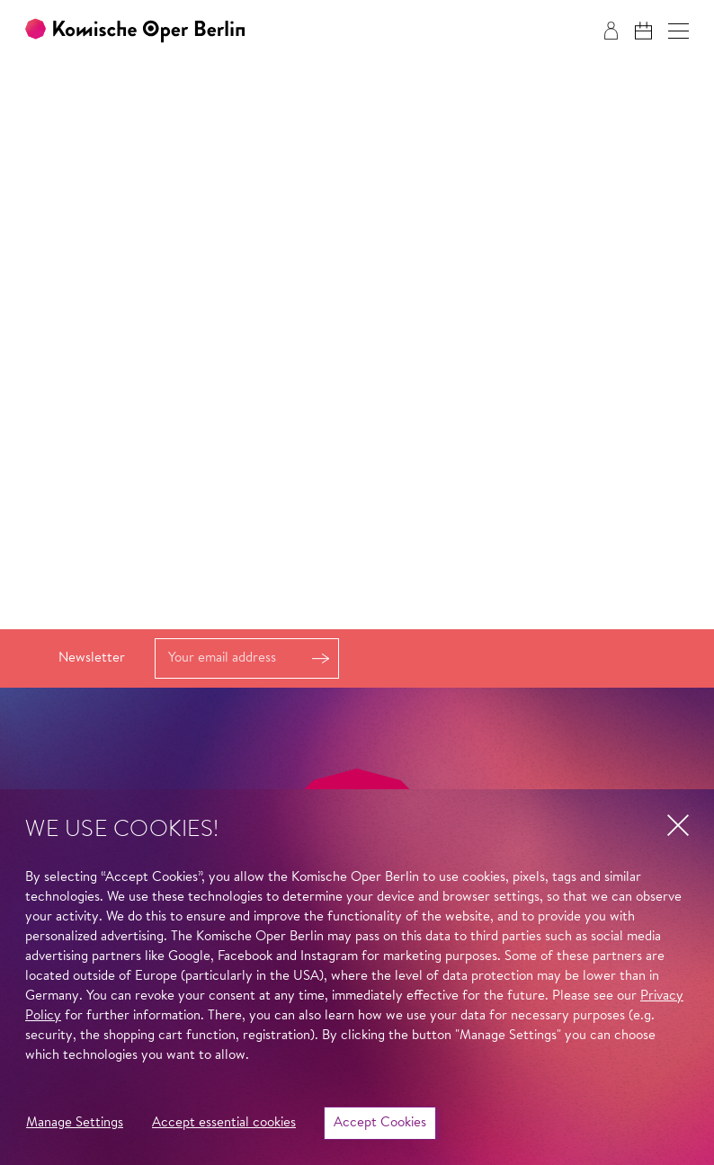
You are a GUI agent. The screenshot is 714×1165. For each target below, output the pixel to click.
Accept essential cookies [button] (224, 1123)
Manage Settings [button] (74, 1123)
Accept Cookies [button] (380, 1123)
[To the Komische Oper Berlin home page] (135, 31)
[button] (678, 31)
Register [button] (320, 658)
